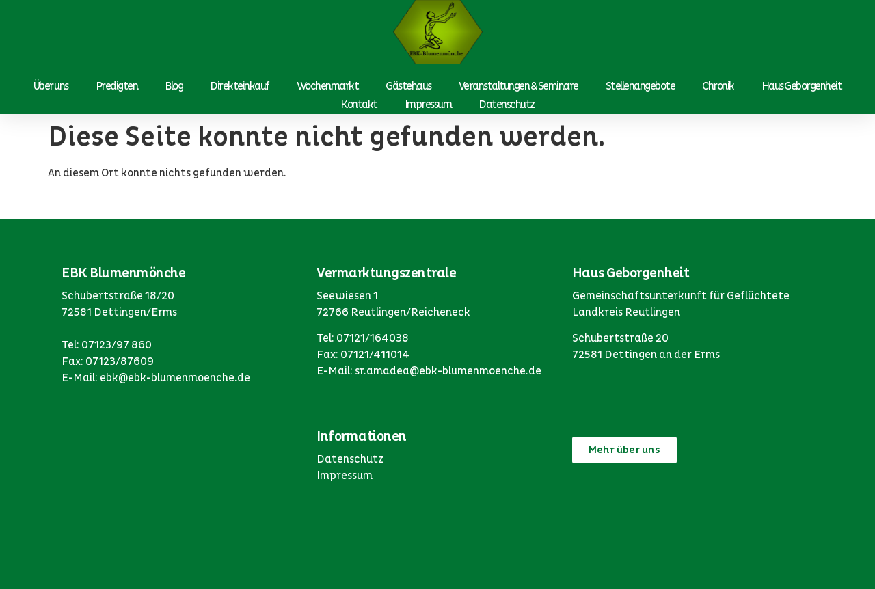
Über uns (50, 86)
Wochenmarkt (328, 86)
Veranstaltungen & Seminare (518, 86)
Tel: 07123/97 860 (107, 345)
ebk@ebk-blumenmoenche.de (175, 378)
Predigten (117, 86)
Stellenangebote (640, 86)
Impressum (428, 104)
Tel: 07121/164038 (363, 338)
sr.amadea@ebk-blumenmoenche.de (448, 371)
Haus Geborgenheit (802, 86)
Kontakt (358, 104)
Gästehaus (408, 86)
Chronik (718, 86)
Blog (174, 86)
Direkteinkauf (239, 86)
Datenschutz (507, 104)
